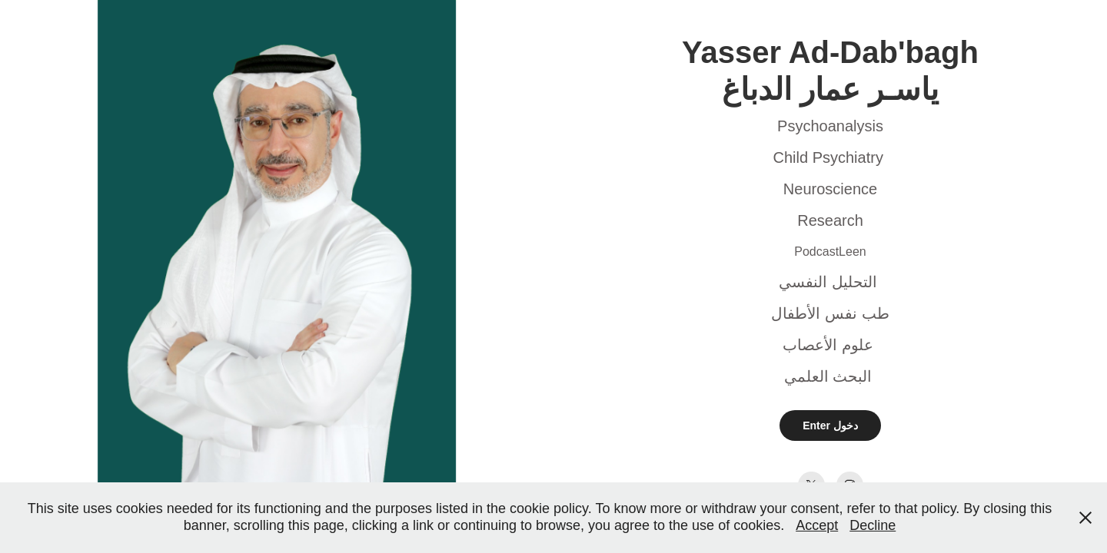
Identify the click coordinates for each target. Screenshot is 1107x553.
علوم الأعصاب (828, 344)
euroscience (835, 188)
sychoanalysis (835, 126)
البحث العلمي (828, 376)
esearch (836, 220)
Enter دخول (830, 425)
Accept (817, 525)
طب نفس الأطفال (830, 313)
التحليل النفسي (828, 281)
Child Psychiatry (828, 157)
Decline (872, 525)
